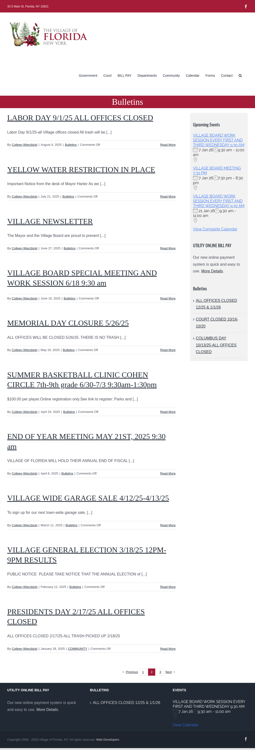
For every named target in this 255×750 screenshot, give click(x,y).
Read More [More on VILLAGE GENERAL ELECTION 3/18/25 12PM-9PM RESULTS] (167, 587)
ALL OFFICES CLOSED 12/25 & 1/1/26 (126, 703)
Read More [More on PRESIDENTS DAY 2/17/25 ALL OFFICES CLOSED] (167, 648)
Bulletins (71, 144)
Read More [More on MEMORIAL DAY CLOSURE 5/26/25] (167, 350)
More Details (212, 271)
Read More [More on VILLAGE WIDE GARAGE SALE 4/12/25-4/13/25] (167, 525)
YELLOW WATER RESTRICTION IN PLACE (81, 169)
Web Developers (107, 739)
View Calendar (186, 725)
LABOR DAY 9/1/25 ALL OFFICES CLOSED (80, 117)
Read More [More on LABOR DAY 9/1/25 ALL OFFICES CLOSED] (167, 144)
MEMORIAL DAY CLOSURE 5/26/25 (68, 323)
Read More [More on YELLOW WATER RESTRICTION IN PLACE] (167, 196)
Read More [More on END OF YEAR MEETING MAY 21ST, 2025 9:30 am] (167, 473)
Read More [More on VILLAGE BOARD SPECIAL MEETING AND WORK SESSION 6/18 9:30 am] (167, 298)
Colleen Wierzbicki (24, 144)
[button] (240, 75)
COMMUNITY (77, 648)
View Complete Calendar (215, 229)
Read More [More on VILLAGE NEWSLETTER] (167, 248)
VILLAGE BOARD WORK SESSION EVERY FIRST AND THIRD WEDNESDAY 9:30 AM (218, 140)
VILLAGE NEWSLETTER (50, 221)
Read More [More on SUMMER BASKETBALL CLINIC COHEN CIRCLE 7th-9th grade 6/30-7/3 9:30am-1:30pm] (167, 412)
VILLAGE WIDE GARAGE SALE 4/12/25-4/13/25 (88, 498)
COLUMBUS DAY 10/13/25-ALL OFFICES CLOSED (216, 345)
